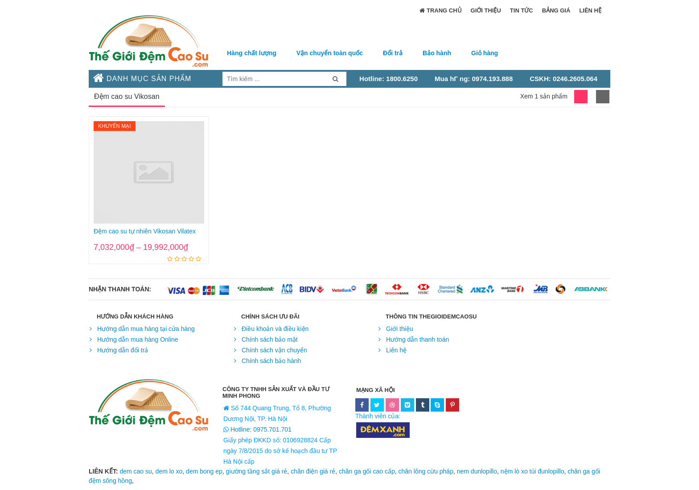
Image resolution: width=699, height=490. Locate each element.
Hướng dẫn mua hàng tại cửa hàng (146, 328)
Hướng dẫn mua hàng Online (137, 339)
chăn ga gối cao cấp (367, 471)
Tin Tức (521, 10)
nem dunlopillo (477, 471)
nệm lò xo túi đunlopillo (532, 471)
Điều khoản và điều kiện (275, 328)
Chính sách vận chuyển (274, 350)
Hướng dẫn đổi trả (122, 350)
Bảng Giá (556, 10)
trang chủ (440, 11)
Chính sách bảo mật (270, 339)
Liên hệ (590, 10)
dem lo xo (169, 471)
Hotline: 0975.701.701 (260, 429)
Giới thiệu (486, 10)
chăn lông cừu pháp (426, 471)
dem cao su (135, 471)
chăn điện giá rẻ (313, 471)
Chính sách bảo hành (271, 360)
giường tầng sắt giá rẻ (257, 471)
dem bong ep (204, 471)
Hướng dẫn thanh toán (417, 339)
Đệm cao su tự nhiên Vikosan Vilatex (145, 231)
